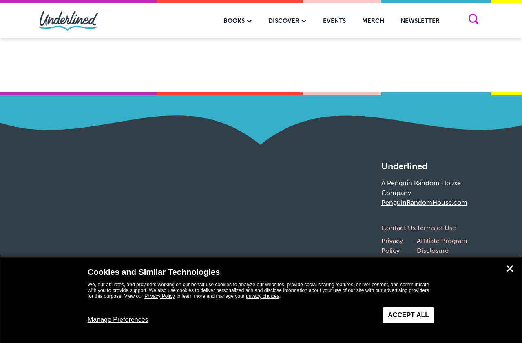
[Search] (473, 20)
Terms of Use (436, 228)
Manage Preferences (118, 319)
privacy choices (262, 296)
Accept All (408, 315)
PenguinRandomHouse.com (424, 202)
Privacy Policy (159, 296)
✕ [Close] (510, 269)
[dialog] (261, 300)
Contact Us (398, 228)
